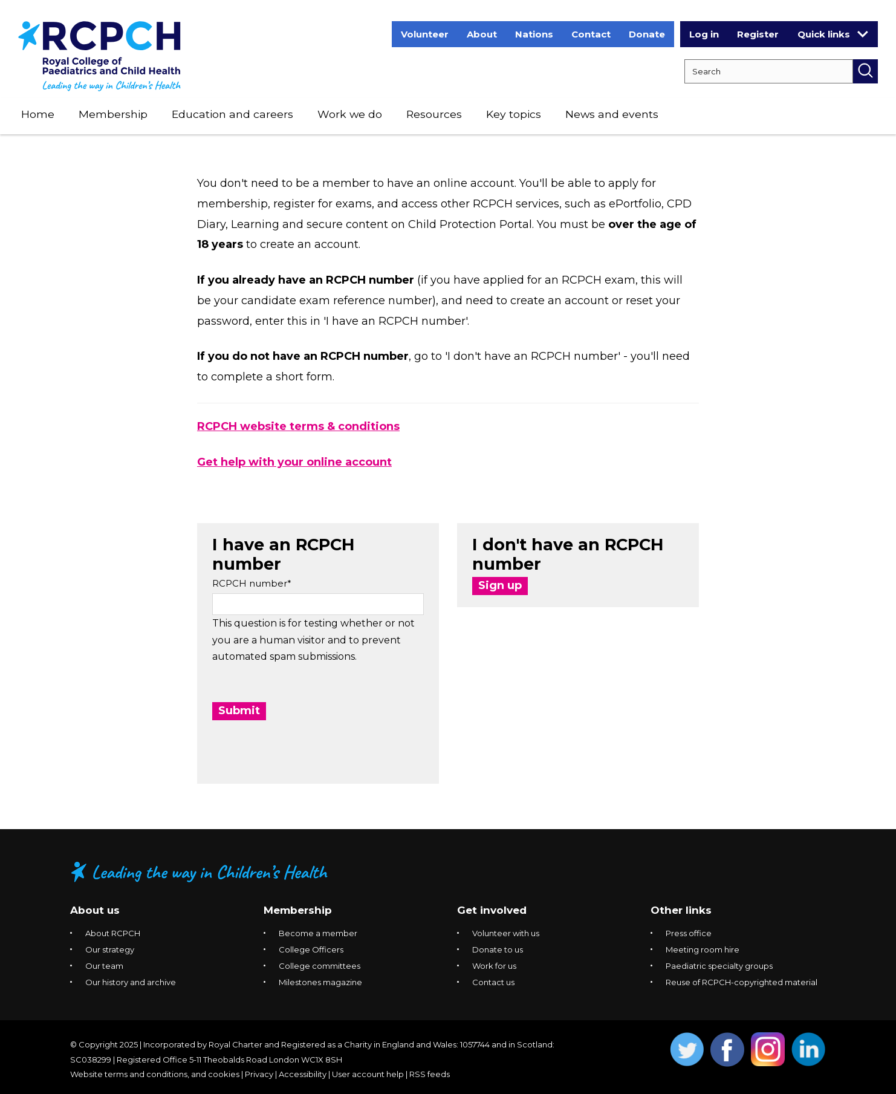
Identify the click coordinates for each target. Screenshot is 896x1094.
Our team (104, 966)
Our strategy (109, 949)
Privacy (259, 1074)
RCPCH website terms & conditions (298, 426)
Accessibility (302, 1074)
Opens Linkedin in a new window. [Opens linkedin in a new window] (808, 1049)
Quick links (832, 34)
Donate (647, 34)
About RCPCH (112, 933)
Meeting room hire (702, 949)
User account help (368, 1074)
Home (37, 114)
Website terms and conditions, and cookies (154, 1074)
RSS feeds (429, 1074)
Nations (534, 34)
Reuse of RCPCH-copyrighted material (741, 982)
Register (758, 34)
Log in (704, 34)
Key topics (513, 114)
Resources (434, 114)
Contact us (493, 982)
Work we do (349, 114)
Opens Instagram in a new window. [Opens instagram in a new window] (768, 1049)
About (482, 34)
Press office (689, 933)
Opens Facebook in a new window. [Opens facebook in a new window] (727, 1049)
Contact (591, 34)
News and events (611, 114)
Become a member (318, 933)
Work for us (494, 966)
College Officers (311, 949)
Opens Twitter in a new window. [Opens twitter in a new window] (687, 1049)
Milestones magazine (320, 982)
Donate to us (497, 949)
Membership (113, 114)
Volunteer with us (505, 933)
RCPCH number (249, 583)
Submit (239, 710)
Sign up (500, 585)
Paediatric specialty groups (719, 966)
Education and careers (232, 114)
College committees (319, 966)
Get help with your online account (294, 462)
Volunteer (425, 34)
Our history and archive (130, 982)
